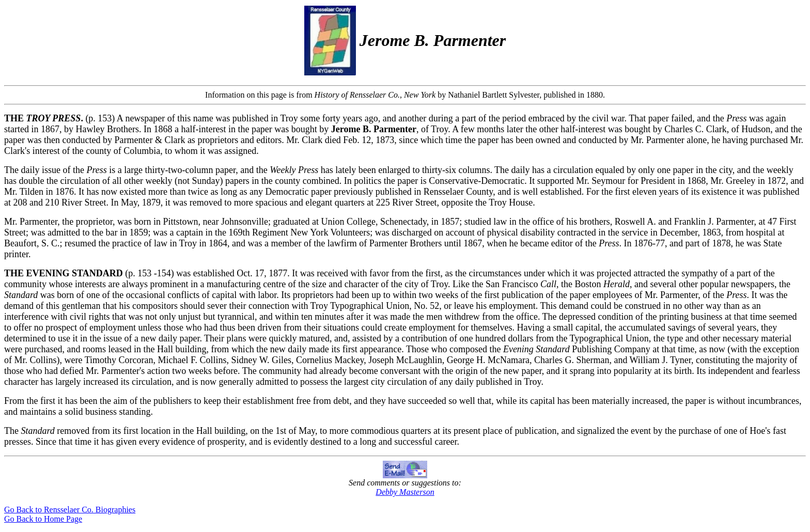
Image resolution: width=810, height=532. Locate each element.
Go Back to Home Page (43, 518)
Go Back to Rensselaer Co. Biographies (69, 509)
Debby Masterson (405, 492)
